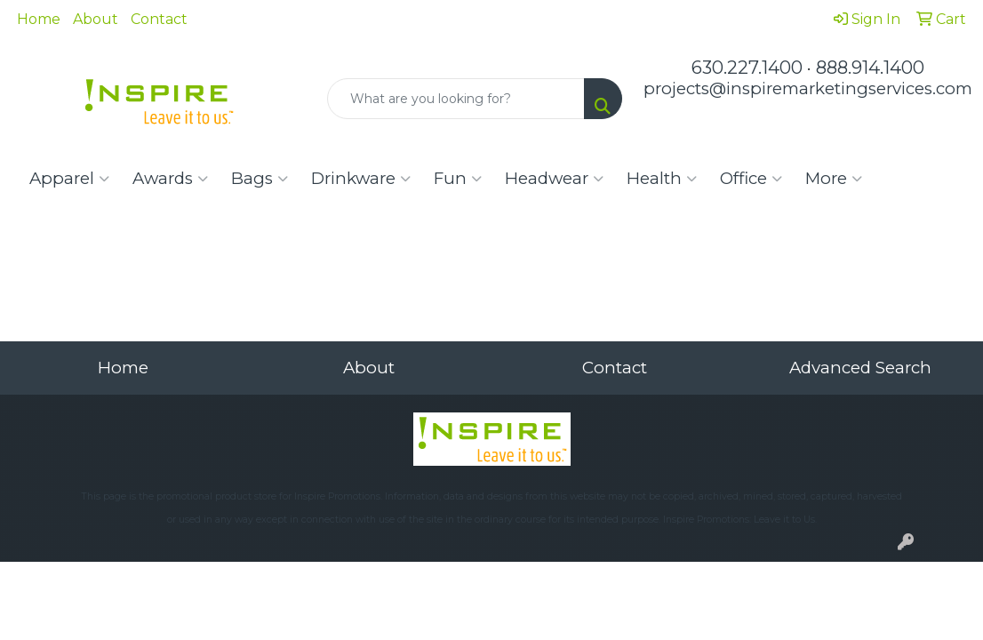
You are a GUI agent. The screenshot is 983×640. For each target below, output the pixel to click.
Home (38, 19)
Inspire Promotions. (338, 496)
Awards (170, 178)
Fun (458, 178)
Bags (259, 178)
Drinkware (361, 178)
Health (662, 178)
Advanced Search (860, 367)
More (833, 178)
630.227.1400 (747, 67)
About (95, 19)
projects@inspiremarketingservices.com (807, 88)
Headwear (554, 178)
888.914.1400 (870, 67)
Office (751, 178)
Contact (159, 19)
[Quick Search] (456, 98)
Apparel (69, 178)
